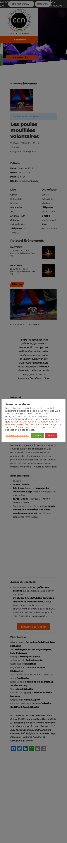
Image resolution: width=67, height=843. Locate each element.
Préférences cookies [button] (17, 435)
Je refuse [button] (50, 435)
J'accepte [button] (37, 435)
